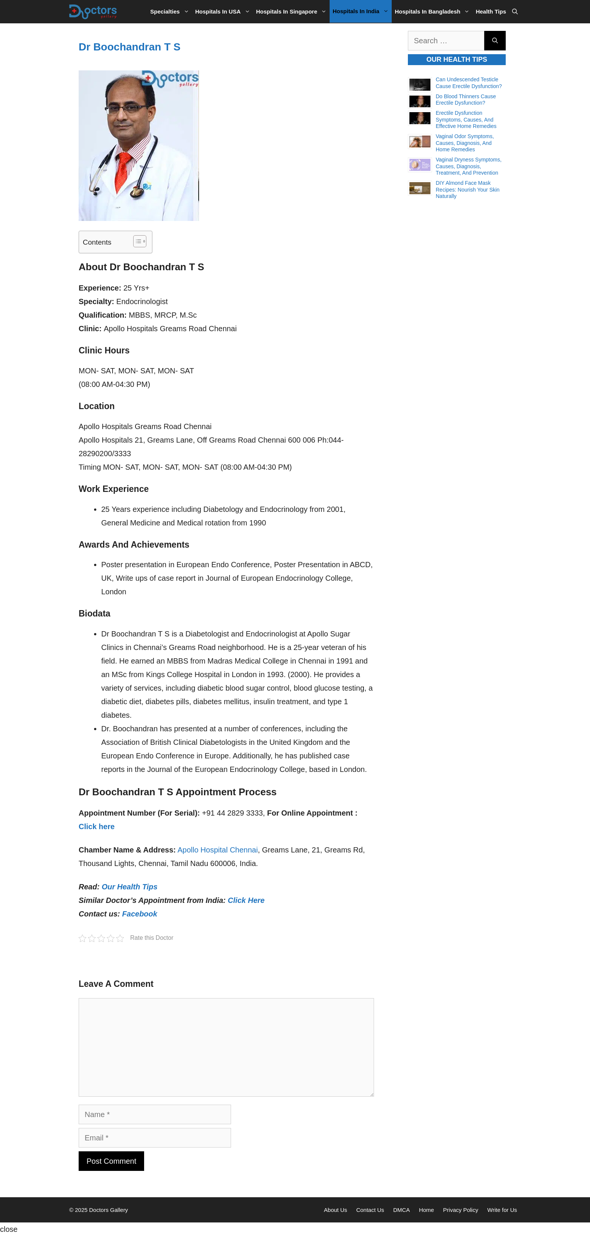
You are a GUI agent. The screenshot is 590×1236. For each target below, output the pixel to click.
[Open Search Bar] (515, 11)
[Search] (495, 40)
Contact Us (370, 1210)
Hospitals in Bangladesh (434, 11)
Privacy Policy (460, 1210)
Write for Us (502, 1210)
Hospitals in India (362, 11)
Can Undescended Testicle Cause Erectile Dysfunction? (469, 82)
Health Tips (491, 11)
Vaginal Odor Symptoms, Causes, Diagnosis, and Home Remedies (465, 142)
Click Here (246, 900)
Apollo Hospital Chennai (218, 850)
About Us (335, 1210)
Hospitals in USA (224, 11)
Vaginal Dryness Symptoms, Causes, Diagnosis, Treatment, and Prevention (469, 166)
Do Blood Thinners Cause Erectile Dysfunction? (466, 99)
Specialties (171, 11)
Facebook (139, 914)
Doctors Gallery (108, 1210)
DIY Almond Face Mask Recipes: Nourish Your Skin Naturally (468, 189)
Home (426, 1210)
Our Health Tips (130, 887)
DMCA (401, 1210)
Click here (97, 826)
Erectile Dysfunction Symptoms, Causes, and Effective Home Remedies (466, 119)
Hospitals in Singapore (293, 11)
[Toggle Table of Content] (136, 241)
